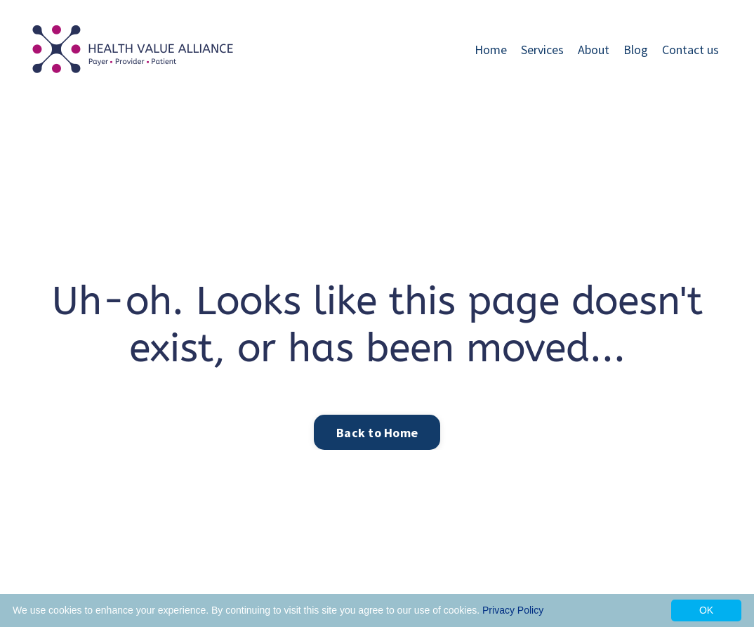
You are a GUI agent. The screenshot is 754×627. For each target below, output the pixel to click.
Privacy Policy (512, 610)
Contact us (690, 49)
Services (542, 49)
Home (491, 49)
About (593, 49)
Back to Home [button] (377, 433)
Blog (635, 49)
